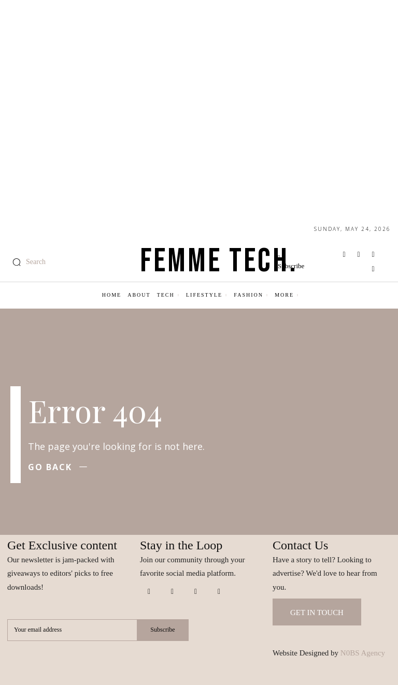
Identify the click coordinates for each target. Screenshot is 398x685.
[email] (72, 630)
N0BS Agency (362, 653)
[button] (26, 262)
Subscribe (162, 630)
